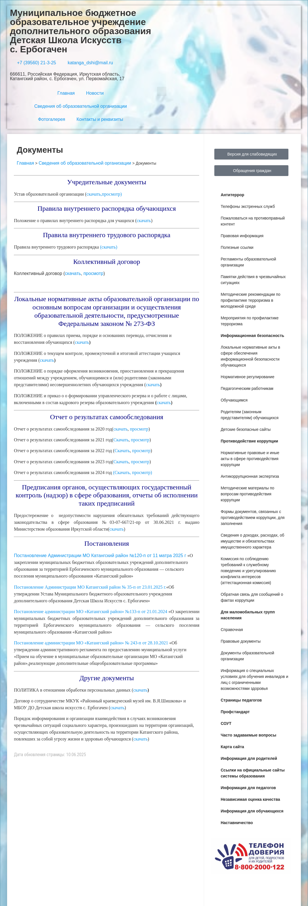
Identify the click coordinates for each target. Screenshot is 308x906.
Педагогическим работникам (247, 388)
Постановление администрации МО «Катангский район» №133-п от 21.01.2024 (91, 611)
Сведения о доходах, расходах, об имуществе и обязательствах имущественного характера (252, 541)
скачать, (94, 194)
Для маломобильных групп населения (248, 615)
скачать (144, 220)
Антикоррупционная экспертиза (250, 476)
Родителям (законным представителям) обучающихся (249, 414)
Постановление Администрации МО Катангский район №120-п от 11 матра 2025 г (100, 555)
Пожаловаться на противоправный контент (253, 221)
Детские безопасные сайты (246, 429)
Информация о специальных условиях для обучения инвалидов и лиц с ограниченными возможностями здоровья (254, 679)
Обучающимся (234, 400)
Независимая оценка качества (250, 799)
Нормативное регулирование (247, 377)
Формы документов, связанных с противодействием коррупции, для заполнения (252, 517)
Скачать (121, 439)
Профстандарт (235, 712)
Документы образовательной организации (247, 656)
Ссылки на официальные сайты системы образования (252, 773)
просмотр (93, 273)
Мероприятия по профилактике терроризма (249, 321)
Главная (66, 93)
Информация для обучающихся (252, 811)
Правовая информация (242, 235)
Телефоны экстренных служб (248, 206)
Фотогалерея (51, 119)
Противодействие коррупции (249, 441)
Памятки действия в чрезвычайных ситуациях (253, 279)
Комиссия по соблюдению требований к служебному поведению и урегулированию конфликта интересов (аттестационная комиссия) (248, 571)
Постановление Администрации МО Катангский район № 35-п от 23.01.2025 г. (90, 587)
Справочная (232, 629)
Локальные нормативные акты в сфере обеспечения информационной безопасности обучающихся (250, 356)
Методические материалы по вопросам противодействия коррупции (247, 494)
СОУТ (226, 723)
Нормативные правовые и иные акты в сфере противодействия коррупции (250, 458)
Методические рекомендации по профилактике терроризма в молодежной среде (250, 300)
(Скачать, (122, 472)
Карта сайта (232, 746)
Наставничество (237, 822)
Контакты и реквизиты (100, 119)
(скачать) (108, 247)
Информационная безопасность (252, 335)
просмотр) (112, 194)
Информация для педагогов (248, 787)
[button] (161, 91)
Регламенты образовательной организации (248, 262)
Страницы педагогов (241, 700)
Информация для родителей (249, 758)
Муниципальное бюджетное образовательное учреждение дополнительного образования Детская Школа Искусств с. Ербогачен (80, 31)
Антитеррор (232, 195)
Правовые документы (241, 641)
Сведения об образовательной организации (80, 106)
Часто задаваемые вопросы (248, 735)
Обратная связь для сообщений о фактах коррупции (252, 597)
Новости (95, 93)
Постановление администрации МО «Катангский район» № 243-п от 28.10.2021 (91, 642)
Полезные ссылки (237, 247)
